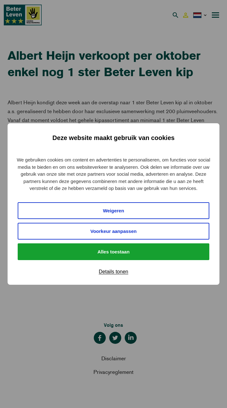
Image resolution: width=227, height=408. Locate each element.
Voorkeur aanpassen (113, 231)
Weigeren (113, 210)
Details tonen (113, 271)
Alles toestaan (114, 251)
